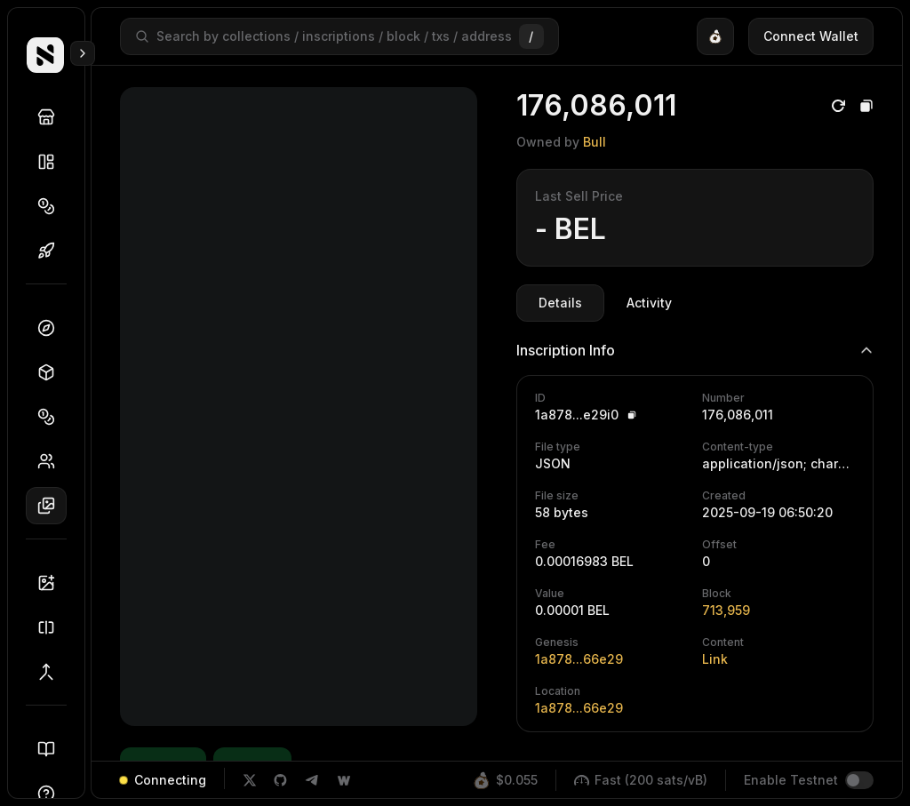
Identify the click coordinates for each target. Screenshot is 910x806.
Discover (52, 117)
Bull (594, 141)
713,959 (726, 610)
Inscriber (52, 583)
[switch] (859, 780)
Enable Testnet (791, 779)
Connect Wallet (810, 36)
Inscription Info (695, 350)
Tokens (52, 206)
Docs (52, 749)
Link (715, 658)
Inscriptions (52, 506)
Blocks (52, 372)
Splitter (52, 627)
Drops (52, 250)
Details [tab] (560, 302)
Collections (52, 162)
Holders (52, 461)
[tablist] (605, 303)
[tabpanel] (695, 528)
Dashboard (52, 328)
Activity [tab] (649, 302)
